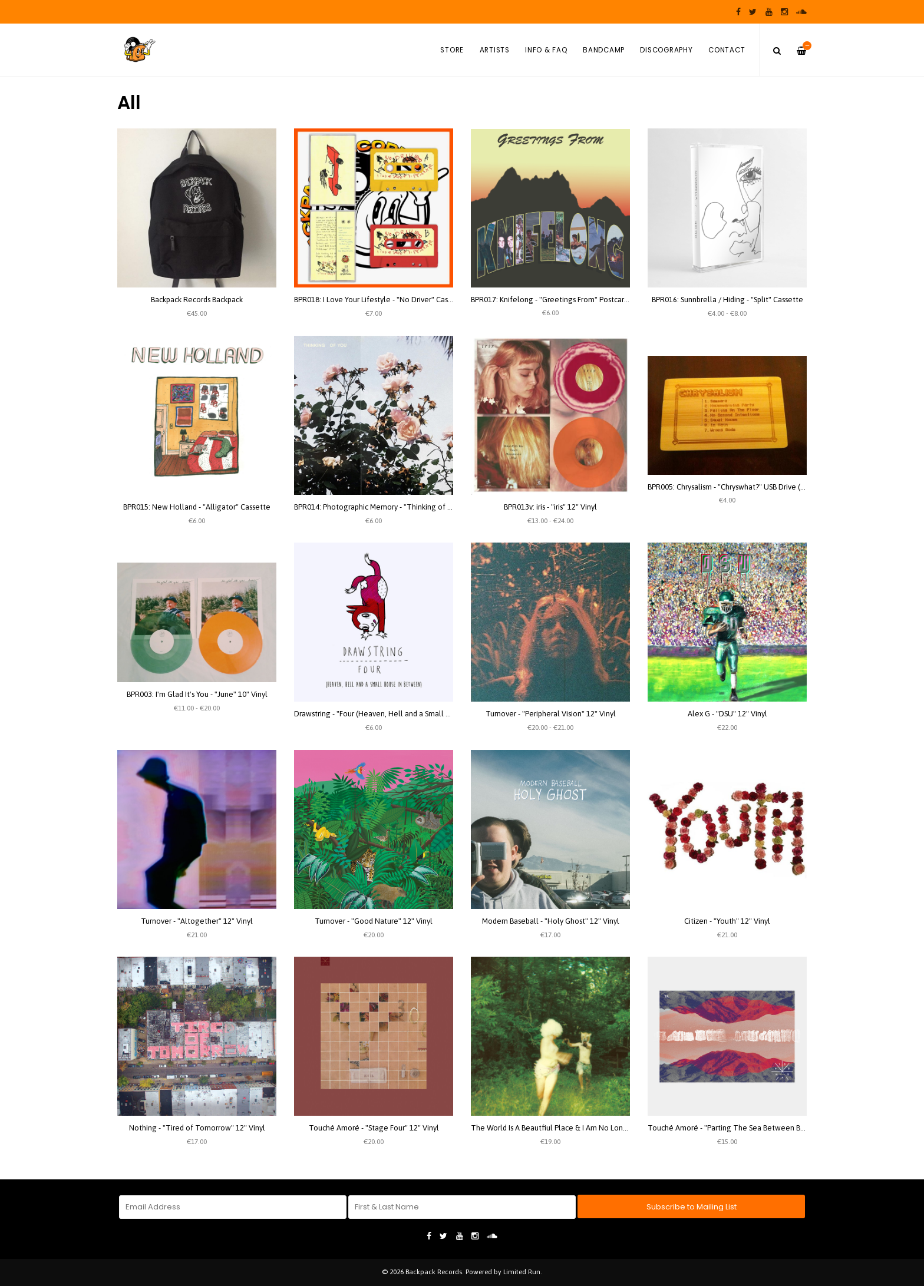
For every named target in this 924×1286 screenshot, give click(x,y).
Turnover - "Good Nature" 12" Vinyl (374, 921)
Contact (726, 50)
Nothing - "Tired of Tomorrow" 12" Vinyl (197, 1127)
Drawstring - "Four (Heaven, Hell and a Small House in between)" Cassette (419, 713)
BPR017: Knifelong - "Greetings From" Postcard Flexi (558, 299)
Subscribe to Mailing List (691, 1206)
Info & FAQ (546, 50)
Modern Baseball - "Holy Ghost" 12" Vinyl (550, 921)
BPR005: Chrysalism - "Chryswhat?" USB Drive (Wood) (735, 486)
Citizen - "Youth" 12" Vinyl (727, 921)
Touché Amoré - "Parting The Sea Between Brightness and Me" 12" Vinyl (770, 1127)
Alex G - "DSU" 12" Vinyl (727, 713)
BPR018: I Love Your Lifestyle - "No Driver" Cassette (380, 299)
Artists (495, 50)
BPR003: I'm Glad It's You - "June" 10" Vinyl (197, 694)
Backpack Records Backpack (197, 299)
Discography (666, 50)
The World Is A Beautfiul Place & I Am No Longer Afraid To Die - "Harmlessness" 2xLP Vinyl (622, 1127)
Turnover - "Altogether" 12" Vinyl (197, 921)
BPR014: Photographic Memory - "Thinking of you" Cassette (394, 507)
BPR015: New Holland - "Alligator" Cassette (196, 507)
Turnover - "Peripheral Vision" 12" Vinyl (551, 713)
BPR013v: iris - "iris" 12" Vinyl (550, 507)
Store (452, 50)
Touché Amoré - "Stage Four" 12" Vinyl (374, 1127)
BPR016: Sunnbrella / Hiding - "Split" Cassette (727, 299)
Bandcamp (604, 50)
